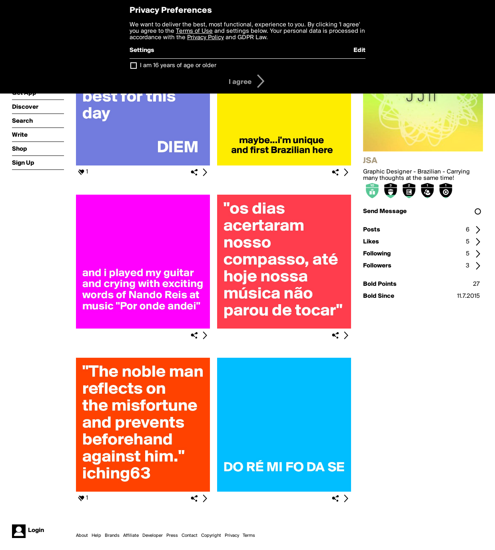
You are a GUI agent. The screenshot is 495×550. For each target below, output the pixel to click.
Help (96, 535)
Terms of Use (194, 31)
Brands (112, 535)
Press (172, 535)
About (82, 535)
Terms (249, 535)
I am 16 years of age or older (178, 65)
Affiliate (131, 535)
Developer (152, 535)
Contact (190, 535)
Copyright (211, 535)
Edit (359, 50)
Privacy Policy (205, 37)
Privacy (232, 535)
